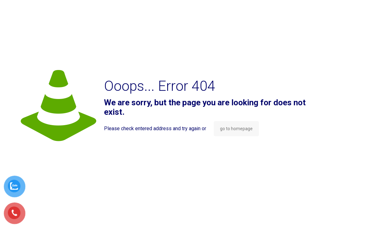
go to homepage (236, 128)
